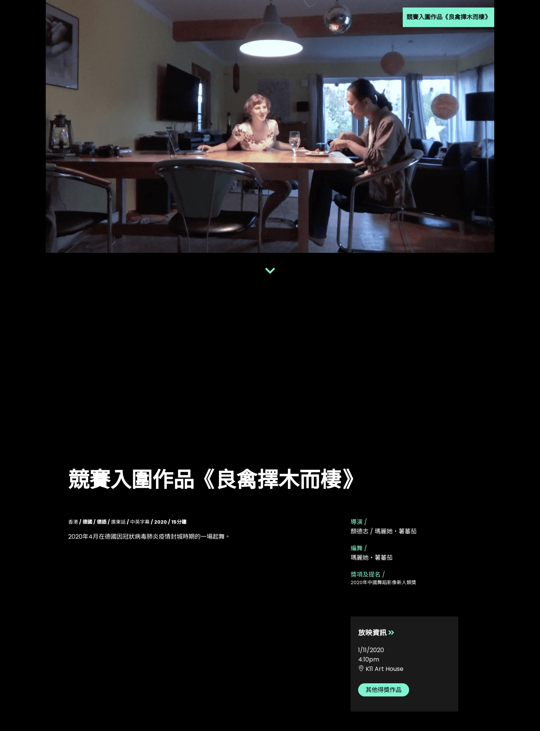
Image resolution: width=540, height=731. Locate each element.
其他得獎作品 (384, 690)
